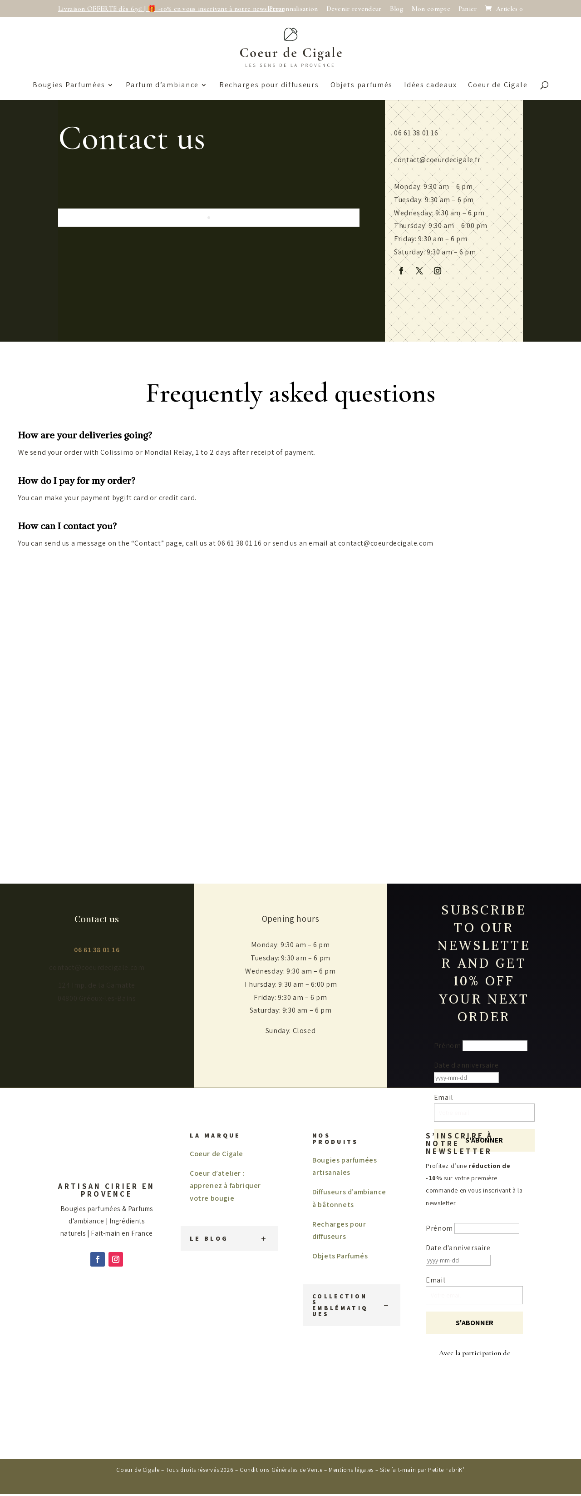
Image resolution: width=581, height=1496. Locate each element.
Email (435, 1280)
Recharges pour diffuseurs (269, 85)
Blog (397, 9)
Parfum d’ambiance (162, 85)
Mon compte (431, 9)
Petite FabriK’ (446, 1470)
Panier (467, 9)
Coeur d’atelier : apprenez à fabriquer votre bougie (225, 1185)
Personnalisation (293, 9)
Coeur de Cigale (498, 85)
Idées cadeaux (430, 85)
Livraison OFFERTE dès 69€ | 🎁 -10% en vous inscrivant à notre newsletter (171, 9)
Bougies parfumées (69, 85)
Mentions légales (351, 1470)
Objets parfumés (361, 85)
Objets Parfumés (340, 1256)
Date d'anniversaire (466, 1065)
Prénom (447, 1045)
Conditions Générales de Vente (281, 1470)
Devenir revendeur (354, 9)
